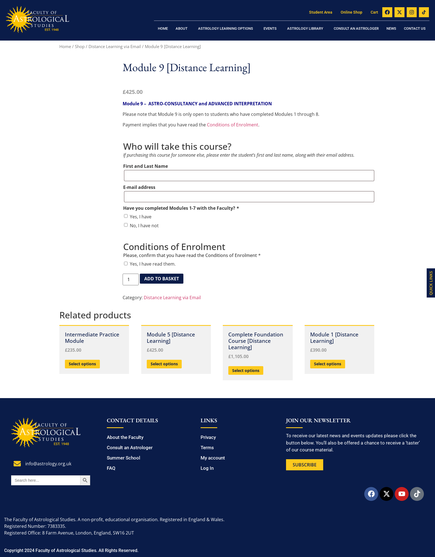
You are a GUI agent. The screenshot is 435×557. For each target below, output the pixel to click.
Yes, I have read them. (153, 264)
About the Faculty (125, 437)
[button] (183, 28)
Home (163, 28)
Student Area (320, 12)
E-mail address (139, 187)
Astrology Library (305, 28)
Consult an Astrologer (356, 28)
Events (270, 28)
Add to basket (161, 279)
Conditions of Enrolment (232, 125)
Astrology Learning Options (225, 28)
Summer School (123, 458)
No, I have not (144, 226)
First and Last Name (145, 166)
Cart (374, 12)
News (391, 28)
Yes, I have (140, 217)
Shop (80, 46)
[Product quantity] (131, 279)
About (182, 28)
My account (213, 458)
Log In (207, 468)
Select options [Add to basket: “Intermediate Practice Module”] (82, 363)
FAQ (111, 468)
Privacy (208, 437)
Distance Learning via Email (114, 46)
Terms (207, 447)
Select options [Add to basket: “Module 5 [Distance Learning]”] (164, 363)
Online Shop (351, 12)
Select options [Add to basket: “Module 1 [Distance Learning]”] (327, 363)
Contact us (415, 28)
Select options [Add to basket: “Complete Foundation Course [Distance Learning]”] (245, 370)
